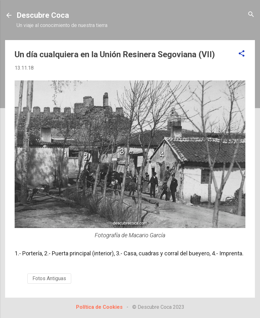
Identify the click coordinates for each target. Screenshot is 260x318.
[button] (241, 54)
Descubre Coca (43, 15)
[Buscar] (251, 15)
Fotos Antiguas (49, 278)
